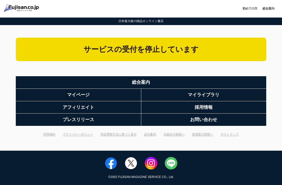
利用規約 (49, 134)
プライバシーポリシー (78, 134)
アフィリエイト (78, 107)
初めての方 (249, 8)
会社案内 (150, 134)
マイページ (78, 94)
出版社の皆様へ (174, 134)
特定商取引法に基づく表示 (118, 134)
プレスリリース (78, 119)
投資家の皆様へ (202, 134)
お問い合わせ (203, 119)
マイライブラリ (203, 94)
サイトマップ (230, 134)
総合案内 (268, 8)
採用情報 (204, 107)
